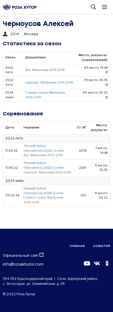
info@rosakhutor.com (23, 264)
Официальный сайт (23, 255)
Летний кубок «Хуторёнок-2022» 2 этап (44, 148)
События (101, 246)
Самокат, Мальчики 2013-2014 (49, 82)
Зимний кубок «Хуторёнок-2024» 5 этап (43, 190)
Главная (77, 246)
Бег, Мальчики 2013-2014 (44, 70)
